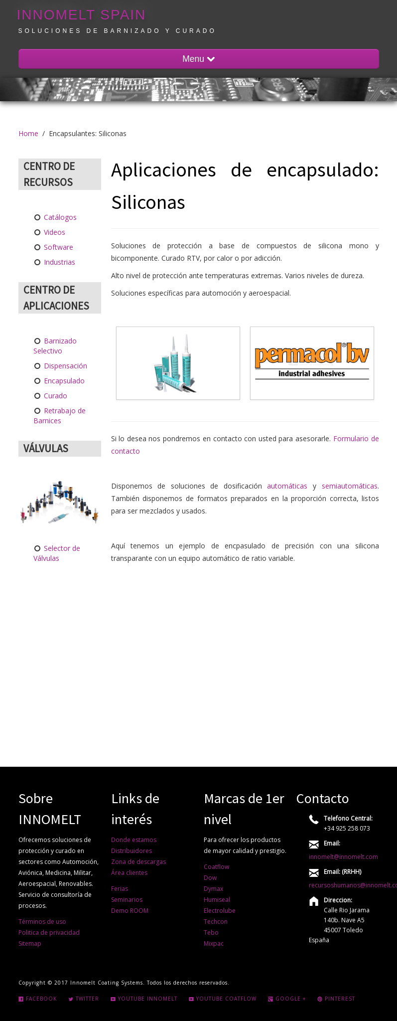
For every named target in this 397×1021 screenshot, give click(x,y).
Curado (54, 395)
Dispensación (64, 365)
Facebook (37, 998)
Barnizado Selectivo (55, 345)
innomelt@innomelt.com (343, 856)
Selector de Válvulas (57, 553)
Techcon (216, 921)
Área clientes (129, 872)
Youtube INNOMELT (144, 998)
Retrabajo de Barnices (59, 415)
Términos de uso (42, 921)
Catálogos (59, 217)
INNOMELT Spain (81, 14)
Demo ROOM (129, 910)
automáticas (287, 486)
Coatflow (216, 866)
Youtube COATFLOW (223, 998)
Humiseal (217, 899)
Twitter (83, 998)
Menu (198, 59)
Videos (53, 232)
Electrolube (220, 910)
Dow (210, 877)
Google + (287, 998)
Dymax (213, 888)
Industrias (58, 262)
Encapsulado (63, 380)
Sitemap (29, 943)
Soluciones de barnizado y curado (117, 30)
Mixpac (214, 943)
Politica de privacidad (49, 932)
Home (28, 133)
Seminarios (126, 899)
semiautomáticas (350, 486)
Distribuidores (131, 851)
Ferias (119, 888)
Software (57, 247)
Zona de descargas (138, 861)
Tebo (211, 932)
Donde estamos (133, 840)
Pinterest (336, 998)
